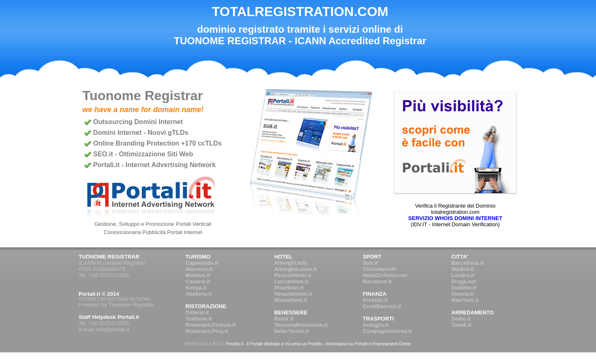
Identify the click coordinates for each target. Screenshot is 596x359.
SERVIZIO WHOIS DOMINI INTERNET (455, 218)
